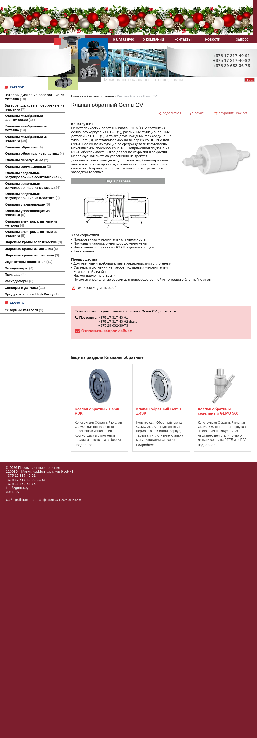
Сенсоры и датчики (25, 288)
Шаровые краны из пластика (32, 255)
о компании (153, 39)
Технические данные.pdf (95, 288)
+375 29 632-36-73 (113, 325)
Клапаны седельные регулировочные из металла (32, 185)
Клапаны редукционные (28, 166)
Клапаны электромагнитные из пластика (31, 234)
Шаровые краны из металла (31, 249)
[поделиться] (169, 113)
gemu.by (12, 491)
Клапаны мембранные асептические (24, 118)
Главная (77, 96)
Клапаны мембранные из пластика (26, 139)
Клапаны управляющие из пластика (27, 213)
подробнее (83, 445)
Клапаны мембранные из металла (26, 128)
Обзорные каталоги (24, 310)
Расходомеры (19, 281)
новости (212, 39)
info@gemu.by (17, 488)
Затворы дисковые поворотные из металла (34, 97)
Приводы (15, 274)
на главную (123, 39)
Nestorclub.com (70, 500)
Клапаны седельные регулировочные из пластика (32, 196)
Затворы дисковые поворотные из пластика (34, 107)
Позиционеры (19, 268)
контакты (183, 39)
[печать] (197, 113)
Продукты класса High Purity (32, 294)
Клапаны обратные (24, 147)
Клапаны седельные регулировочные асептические (34, 175)
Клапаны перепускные (26, 160)
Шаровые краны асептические (33, 242)
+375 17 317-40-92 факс (117, 321)
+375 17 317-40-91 (113, 317)
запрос (242, 39)
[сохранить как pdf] (230, 113)
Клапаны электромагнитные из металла (31, 223)
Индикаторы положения (29, 262)
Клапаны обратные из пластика (34, 153)
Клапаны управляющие (27, 204)
